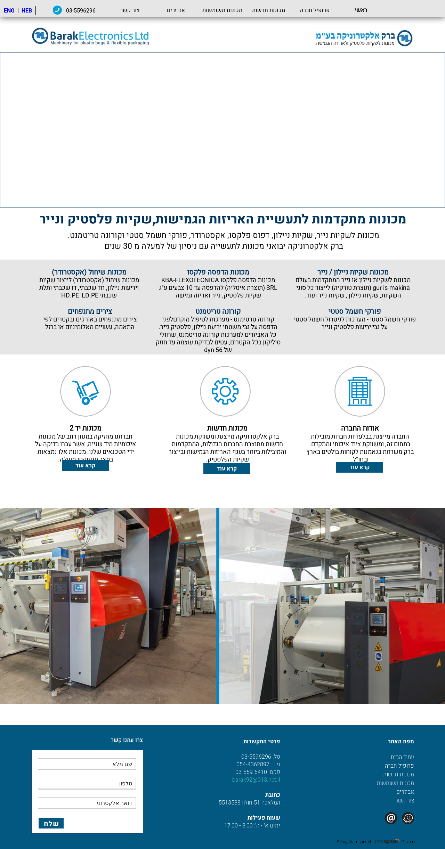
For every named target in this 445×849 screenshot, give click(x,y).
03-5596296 (112, 11)
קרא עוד (360, 467)
